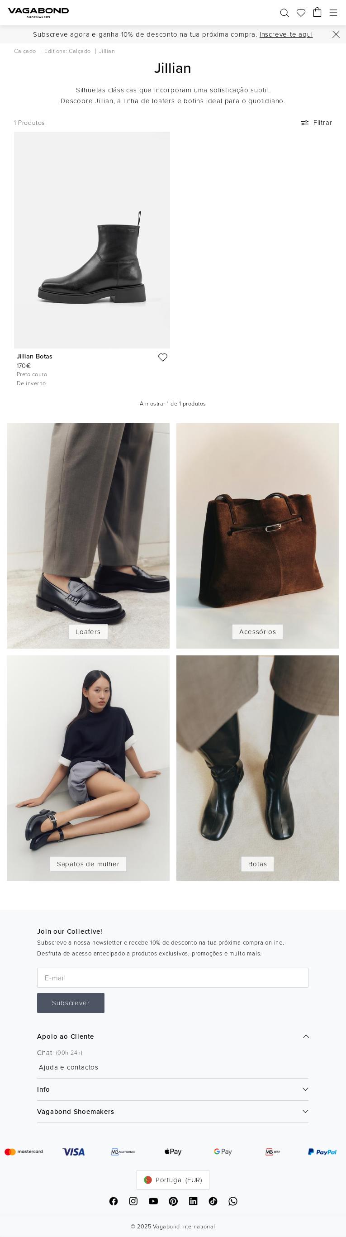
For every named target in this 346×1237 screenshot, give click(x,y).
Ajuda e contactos (69, 1067)
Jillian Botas (35, 356)
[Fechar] (336, 34)
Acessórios (257, 631)
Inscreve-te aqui (286, 34)
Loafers (88, 631)
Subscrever (71, 1003)
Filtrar (315, 122)
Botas (257, 864)
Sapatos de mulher (88, 864)
